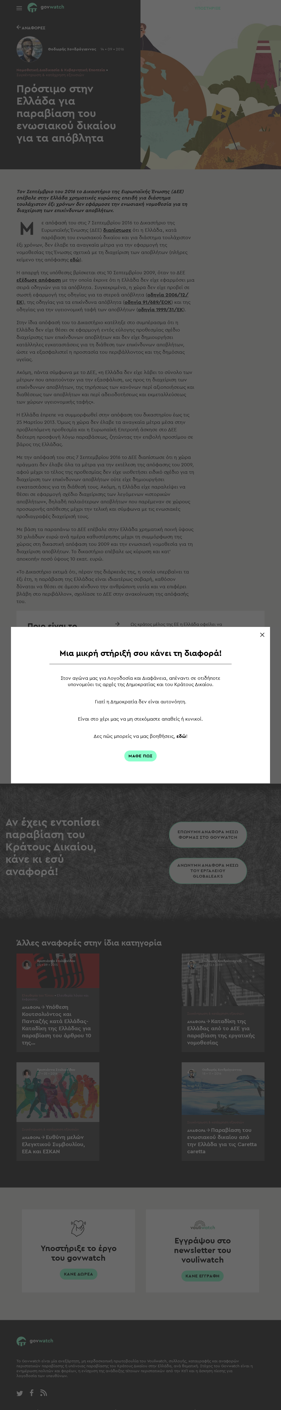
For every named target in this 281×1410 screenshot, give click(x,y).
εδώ (182, 736)
